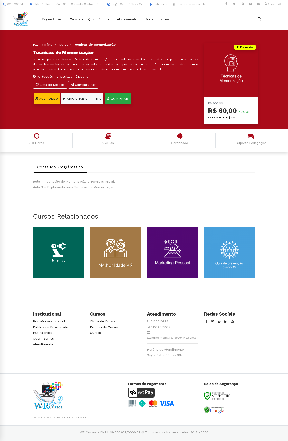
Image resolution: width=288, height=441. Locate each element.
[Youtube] (232, 321)
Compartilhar (83, 85)
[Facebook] (206, 321)
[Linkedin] (226, 321)
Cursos (95, 333)
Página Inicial (43, 44)
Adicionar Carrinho (82, 98)
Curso (63, 44)
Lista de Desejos (50, 85)
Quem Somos (43, 338)
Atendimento (43, 344)
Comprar (117, 99)
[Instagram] (219, 321)
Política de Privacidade (50, 327)
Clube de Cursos (103, 321)
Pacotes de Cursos (104, 327)
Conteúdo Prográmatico (60, 167)
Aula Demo (46, 98)
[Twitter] (212, 321)
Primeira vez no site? (49, 321)
